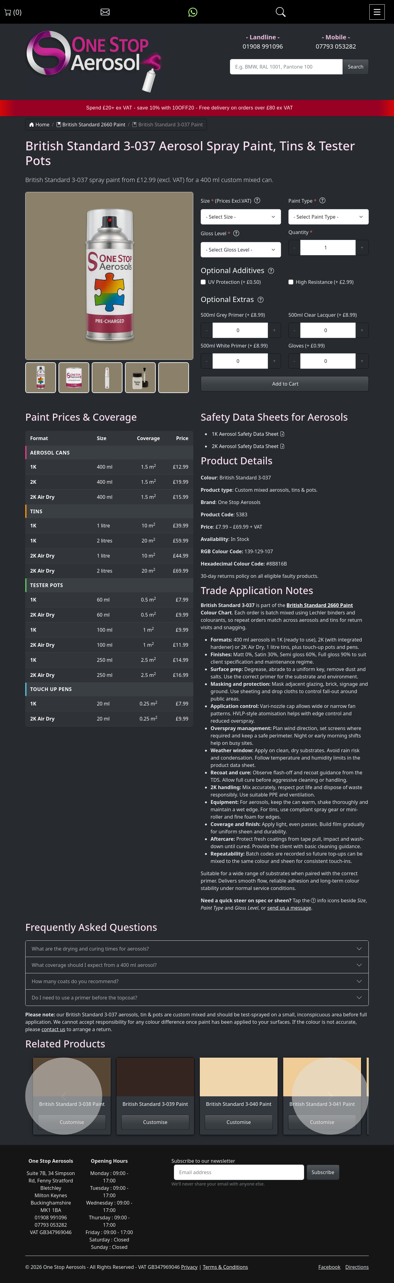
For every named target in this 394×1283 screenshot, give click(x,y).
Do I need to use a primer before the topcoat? (84, 997)
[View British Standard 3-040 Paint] (239, 1086)
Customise (155, 1122)
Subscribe (323, 1172)
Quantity (300, 232)
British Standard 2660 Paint (91, 124)
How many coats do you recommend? (75, 981)
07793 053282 (336, 46)
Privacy (189, 1267)
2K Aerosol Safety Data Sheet (245, 446)
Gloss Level (221, 233)
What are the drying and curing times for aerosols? (90, 948)
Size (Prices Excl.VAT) (231, 200)
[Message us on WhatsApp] (192, 12)
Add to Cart (284, 383)
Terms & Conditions (225, 1267)
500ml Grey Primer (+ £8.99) (233, 315)
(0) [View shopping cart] (13, 12)
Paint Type (307, 200)
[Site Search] (286, 66)
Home (39, 124)
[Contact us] (105, 12)
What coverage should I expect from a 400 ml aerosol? (94, 965)
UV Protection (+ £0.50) (234, 282)
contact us (53, 1029)
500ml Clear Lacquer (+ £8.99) (322, 315)
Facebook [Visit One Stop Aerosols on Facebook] (329, 1267)
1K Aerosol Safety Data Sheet (245, 434)
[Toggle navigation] (377, 12)
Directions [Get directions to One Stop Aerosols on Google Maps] (357, 1267)
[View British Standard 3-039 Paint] (155, 1086)
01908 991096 (263, 46)
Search (356, 66)
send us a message (289, 907)
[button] (40, 377)
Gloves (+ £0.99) (306, 345)
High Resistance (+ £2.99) (325, 282)
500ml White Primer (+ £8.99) (234, 345)
